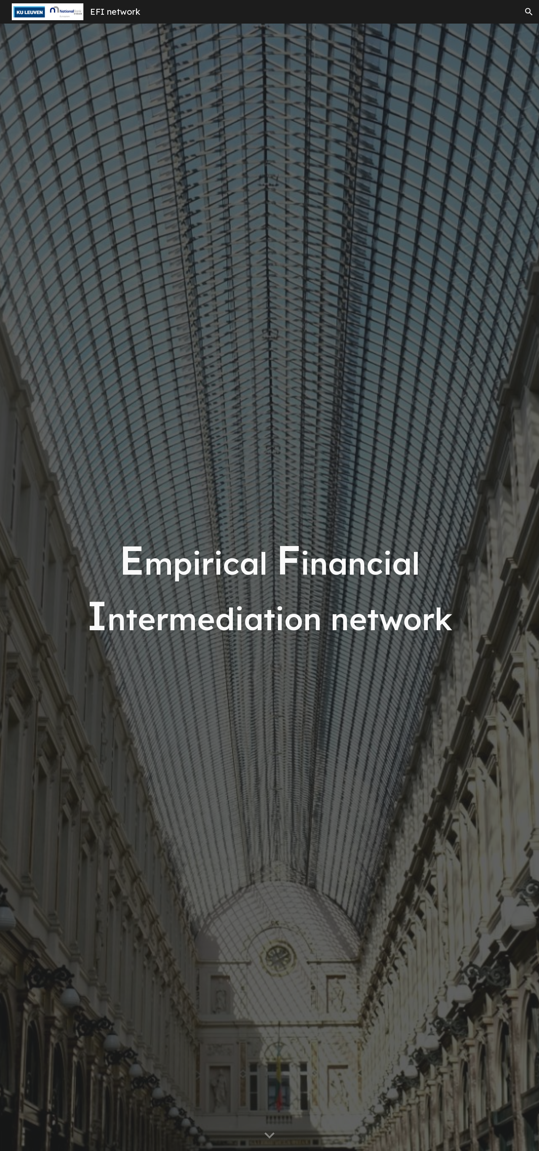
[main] (269, 587)
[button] (529, 12)
